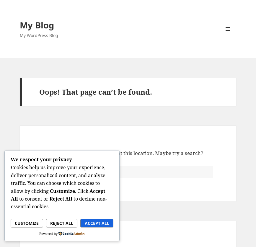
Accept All (97, 223)
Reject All (61, 223)
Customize (27, 223)
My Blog (37, 25)
